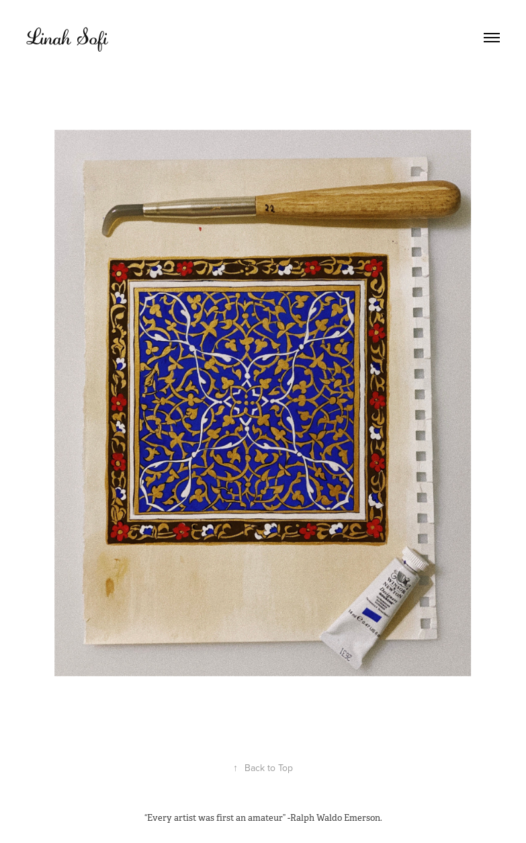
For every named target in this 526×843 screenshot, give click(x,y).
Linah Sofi (66, 37)
